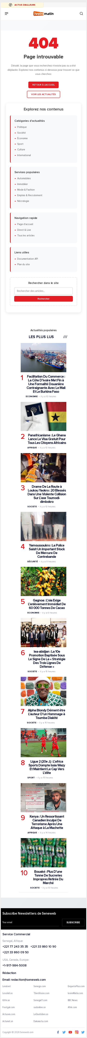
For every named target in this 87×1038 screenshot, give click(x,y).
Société (21, 132)
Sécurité (32, 561)
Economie (32, 396)
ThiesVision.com (41, 993)
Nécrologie (23, 201)
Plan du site (23, 264)
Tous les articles (26, 235)
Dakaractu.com (41, 1021)
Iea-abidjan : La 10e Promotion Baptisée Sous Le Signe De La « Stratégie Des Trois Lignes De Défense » (46, 659)
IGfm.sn (6, 1000)
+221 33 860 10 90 (43, 946)
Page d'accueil (25, 224)
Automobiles (24, 178)
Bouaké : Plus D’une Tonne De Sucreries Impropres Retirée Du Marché (48, 877)
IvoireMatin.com (75, 993)
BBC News (73, 1000)
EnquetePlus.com (76, 986)
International (24, 155)
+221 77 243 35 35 (15, 946)
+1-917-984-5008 (14, 965)
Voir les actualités (43, 94)
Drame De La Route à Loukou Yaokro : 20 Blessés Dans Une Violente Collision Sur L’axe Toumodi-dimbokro (47, 494)
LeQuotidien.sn (41, 1014)
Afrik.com (72, 1007)
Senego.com (40, 986)
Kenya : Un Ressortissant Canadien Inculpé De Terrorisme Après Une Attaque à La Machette (47, 822)
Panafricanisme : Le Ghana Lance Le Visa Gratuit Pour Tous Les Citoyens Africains (47, 439)
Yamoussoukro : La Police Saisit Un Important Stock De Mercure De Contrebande (47, 550)
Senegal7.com (40, 1000)
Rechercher (43, 298)
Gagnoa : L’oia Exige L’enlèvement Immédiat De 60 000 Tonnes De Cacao (47, 604)
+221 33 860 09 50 (15, 952)
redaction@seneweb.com (28, 980)
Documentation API (27, 258)
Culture (21, 149)
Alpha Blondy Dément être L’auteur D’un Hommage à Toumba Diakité (46, 714)
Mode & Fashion (26, 189)
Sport (20, 144)
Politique (22, 127)
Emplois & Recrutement (29, 195)
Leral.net (6, 986)
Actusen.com (8, 1014)
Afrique (32, 447)
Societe (32, 506)
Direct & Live (24, 229)
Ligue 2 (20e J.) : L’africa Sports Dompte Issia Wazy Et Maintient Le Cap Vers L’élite (47, 767)
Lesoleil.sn (7, 993)
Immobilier (22, 184)
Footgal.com (8, 1007)
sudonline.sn (40, 1007)
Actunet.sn (7, 1021)
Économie (22, 138)
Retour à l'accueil (43, 84)
